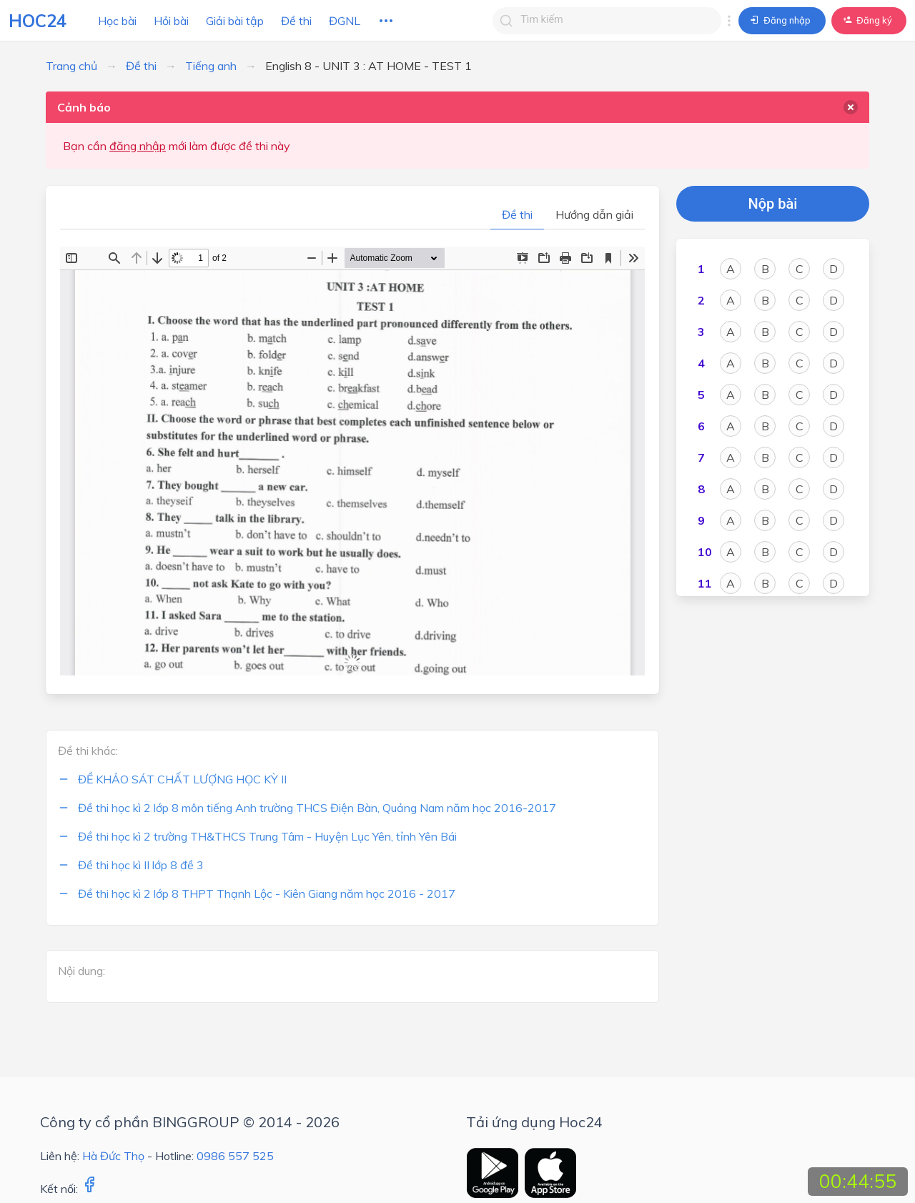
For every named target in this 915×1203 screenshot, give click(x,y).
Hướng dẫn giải (594, 214)
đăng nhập (137, 146)
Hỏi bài (171, 21)
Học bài (117, 21)
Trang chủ (71, 66)
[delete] (851, 107)
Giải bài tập (235, 21)
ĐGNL (344, 21)
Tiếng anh (211, 66)
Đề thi (296, 21)
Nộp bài (773, 203)
